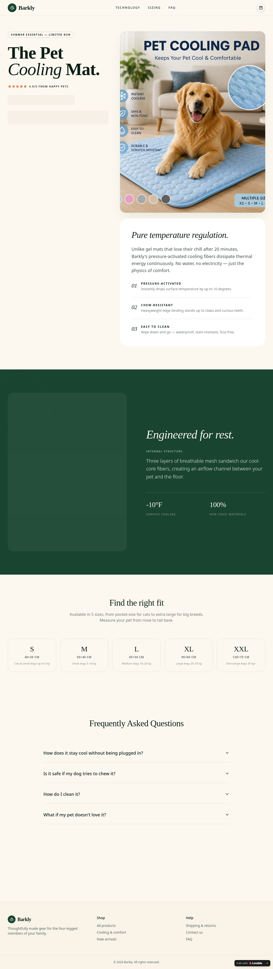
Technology (127, 8)
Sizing (154, 8)
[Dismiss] (267, 963)
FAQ (172, 8)
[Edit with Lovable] (249, 963)
